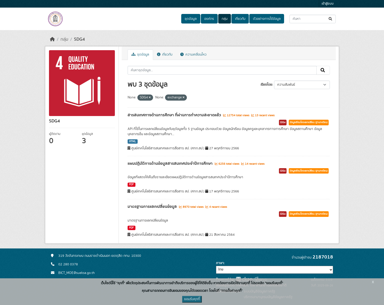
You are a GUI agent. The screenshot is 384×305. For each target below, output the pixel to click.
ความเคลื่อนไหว (193, 54)
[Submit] (330, 19)
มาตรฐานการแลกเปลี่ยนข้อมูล (153, 206)
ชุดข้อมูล (191, 18)
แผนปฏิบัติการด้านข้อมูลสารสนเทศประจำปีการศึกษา (171, 163)
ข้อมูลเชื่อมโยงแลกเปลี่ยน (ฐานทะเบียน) (309, 122)
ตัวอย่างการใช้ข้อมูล (267, 18)
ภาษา (220, 263)
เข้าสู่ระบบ (328, 3)
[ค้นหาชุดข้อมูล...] (312, 19)
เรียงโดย (266, 84)
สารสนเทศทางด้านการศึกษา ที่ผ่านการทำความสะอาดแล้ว (175, 115)
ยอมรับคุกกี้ (192, 299)
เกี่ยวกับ (240, 18)
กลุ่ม (225, 18)
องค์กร (209, 18)
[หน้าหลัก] (52, 39)
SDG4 (79, 39)
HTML (132, 141)
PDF (131, 185)
